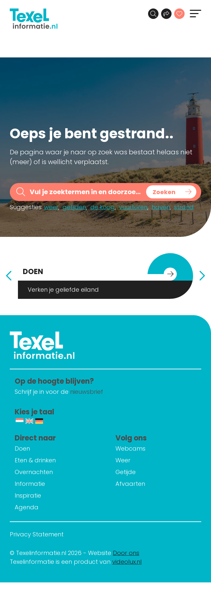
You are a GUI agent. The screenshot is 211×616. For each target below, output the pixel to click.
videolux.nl (127, 562)
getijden (74, 207)
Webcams (130, 448)
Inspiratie (28, 495)
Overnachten (34, 472)
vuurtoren (133, 207)
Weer (122, 460)
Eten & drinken (35, 460)
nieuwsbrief (86, 392)
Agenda (26, 507)
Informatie (30, 484)
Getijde (125, 472)
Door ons (126, 553)
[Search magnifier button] (171, 191)
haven (161, 207)
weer (51, 207)
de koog (102, 207)
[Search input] (85, 192)
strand (184, 207)
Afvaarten (130, 484)
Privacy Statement (37, 534)
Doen (22, 448)
